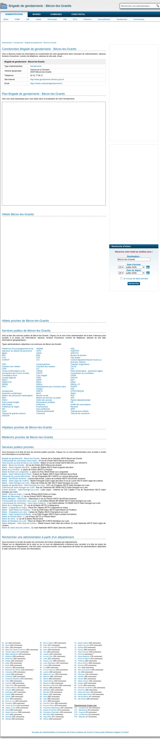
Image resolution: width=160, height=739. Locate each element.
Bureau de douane (78, 355)
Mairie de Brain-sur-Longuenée (15, 472)
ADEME (39, 349)
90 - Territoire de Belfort (83, 688)
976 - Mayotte (79, 717)
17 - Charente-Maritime (11, 679)
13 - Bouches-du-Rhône (11, 670)
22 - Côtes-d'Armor (9, 688)
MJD (73, 395)
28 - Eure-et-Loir (8, 701)
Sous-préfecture (104, 19)
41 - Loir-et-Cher (46, 656)
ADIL (73, 349)
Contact (125, 732)
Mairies (37, 14)
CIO (72, 369)
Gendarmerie (122, 19)
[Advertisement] (80, 31)
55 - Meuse (44, 688)
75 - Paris (78, 654)
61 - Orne (43, 701)
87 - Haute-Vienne (81, 681)
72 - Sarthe (78, 647)
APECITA (75, 353)
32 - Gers (5, 714)
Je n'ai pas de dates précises (135, 279)
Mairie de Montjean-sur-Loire (14, 521)
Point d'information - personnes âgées (87, 371)
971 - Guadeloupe (81, 708)
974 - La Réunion (81, 714)
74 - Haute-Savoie (81, 652)
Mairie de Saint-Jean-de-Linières (16, 528)
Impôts (38, 19)
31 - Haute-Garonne (10, 712)
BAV (4, 355)
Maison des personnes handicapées (17, 395)
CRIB (38, 378)
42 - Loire (43, 659)
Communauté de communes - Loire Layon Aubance (24, 503)
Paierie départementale (80, 400)
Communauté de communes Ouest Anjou (19, 461)
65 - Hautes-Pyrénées (48, 710)
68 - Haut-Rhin (45, 717)
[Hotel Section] (54, 266)
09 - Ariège (6, 661)
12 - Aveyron (7, 667)
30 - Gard (5, 710)
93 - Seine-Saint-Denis (83, 694)
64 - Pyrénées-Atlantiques (50, 708)
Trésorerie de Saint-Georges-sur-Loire (18, 487)
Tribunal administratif (45, 411)
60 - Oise (43, 699)
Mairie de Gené (8, 519)
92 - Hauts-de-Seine (82, 692)
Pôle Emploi (7, 404)
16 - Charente (7, 676)
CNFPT (39, 373)
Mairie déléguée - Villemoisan (14, 499)
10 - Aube (5, 663)
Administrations (14, 14)
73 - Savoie (78, 650)
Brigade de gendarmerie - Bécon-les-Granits (20, 458)
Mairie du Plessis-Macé (12, 516)
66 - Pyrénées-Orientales (49, 712)
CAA (4, 357)
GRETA (39, 391)
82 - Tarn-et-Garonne (82, 670)
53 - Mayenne (45, 683)
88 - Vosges (79, 683)
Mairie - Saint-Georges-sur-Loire (15, 483)
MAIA (38, 393)
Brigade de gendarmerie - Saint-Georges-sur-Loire (23, 485)
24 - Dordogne (7, 692)
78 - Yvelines (79, 661)
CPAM (17, 19)
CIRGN (39, 371)
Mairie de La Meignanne (12, 505)
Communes (56, 14)
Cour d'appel (41, 375)
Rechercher (134, 283)
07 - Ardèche (7, 656)
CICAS (73, 366)
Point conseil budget (10, 402)
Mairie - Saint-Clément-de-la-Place (16, 474)
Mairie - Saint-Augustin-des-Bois (15, 467)
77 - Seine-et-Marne (82, 659)
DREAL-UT (75, 384)
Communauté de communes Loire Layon (19, 501)
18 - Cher (5, 681)
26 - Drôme (6, 697)
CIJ (37, 369)
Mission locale (42, 395)
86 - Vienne (78, 679)
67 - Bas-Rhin (45, 714)
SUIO (4, 411)
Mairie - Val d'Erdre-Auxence (14, 478)
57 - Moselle (44, 692)
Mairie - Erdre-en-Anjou (12, 494)
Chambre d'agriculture (80, 364)
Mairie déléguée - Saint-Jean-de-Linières (19, 523)
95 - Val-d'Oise (80, 699)
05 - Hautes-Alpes (9, 652)
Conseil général (43, 364)
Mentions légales (113, 732)
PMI (65, 19)
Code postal (78, 14)
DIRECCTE (7, 382)
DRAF (73, 382)
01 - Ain (5, 643)
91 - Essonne (79, 690)
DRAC (39, 382)
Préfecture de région (10, 407)
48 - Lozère (44, 672)
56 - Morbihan (45, 690)
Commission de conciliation (82, 373)
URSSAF (6, 416)
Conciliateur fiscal (9, 375)
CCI (38, 360)
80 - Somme (79, 665)
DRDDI (5, 384)
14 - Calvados (7, 672)
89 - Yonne (78, 685)
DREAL (39, 384)
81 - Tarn (77, 667)
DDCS (4, 380)
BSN (38, 355)
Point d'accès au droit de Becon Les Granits (20, 463)
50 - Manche (45, 676)
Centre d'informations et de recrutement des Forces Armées (15, 372)
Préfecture (88, 19)
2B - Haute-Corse (9, 708)
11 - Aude (5, 665)
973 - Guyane (79, 712)
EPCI (75, 19)
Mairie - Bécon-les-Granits (13, 465)
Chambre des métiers (11, 366)
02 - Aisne (6, 645)
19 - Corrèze (7, 683)
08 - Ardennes (7, 659)
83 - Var (77, 672)
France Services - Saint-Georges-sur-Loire (20, 490)
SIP (3, 409)
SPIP (73, 409)
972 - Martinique (80, 710)
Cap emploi (75, 357)
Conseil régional (9, 378)
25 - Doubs (6, 694)
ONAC (5, 400)
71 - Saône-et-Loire (82, 645)
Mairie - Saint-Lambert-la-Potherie (16, 514)
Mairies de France (85, 732)
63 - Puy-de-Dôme (47, 705)
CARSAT (6, 360)
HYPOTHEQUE (77, 391)
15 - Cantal (6, 674)
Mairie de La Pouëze (10, 470)
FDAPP (74, 387)
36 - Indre (43, 645)
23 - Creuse (6, 690)
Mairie (6, 19)
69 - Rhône (44, 719)
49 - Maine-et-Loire (47, 674)
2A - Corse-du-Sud (9, 705)
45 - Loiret (44, 665)
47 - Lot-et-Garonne (47, 670)
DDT (73, 380)
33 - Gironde (7, 717)
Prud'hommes (42, 407)
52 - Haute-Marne (46, 681)
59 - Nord (43, 697)
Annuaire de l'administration (43, 732)
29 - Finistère (7, 703)
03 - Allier (5, 647)
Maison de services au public (48, 398)
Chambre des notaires (45, 366)
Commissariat (138, 19)
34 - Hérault (6, 719)
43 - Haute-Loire (46, 661)
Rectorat (74, 407)
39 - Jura (43, 652)
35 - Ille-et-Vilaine (46, 643)
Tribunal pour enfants (80, 411)
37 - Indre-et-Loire (47, 647)
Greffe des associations (81, 404)
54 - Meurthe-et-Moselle (49, 685)
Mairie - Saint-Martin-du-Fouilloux (16, 510)
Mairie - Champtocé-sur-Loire (14, 512)
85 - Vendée (79, 676)
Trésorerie (40, 413)
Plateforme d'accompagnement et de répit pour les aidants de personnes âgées (17, 351)
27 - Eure (5, 699)
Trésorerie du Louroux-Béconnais (16, 476)
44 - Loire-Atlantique (48, 663)
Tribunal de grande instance (14, 413)
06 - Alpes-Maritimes (10, 654)
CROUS (74, 378)
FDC (73, 389)
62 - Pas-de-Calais (47, 703)
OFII (72, 398)
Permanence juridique (45, 402)
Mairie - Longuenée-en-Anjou (14, 507)
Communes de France (66, 732)
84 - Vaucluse (79, 674)
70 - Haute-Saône (81, 643)
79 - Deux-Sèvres (81, 663)
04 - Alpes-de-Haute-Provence (14, 650)
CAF (28, 19)
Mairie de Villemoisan (11, 496)
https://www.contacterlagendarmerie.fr (46, 83)
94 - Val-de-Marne (81, 697)
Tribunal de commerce (80, 413)
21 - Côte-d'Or (7, 685)
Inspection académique (12, 393)
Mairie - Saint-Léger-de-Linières (15, 481)
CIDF (4, 369)
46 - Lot (43, 667)
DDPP (39, 380)
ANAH (39, 353)
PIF (72, 402)
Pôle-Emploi (52, 19)
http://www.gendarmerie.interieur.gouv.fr (47, 79)
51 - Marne (44, 679)
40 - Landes (44, 654)
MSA (4, 398)
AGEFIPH (75, 351)
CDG (4, 364)
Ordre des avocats (44, 400)
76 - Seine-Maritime (82, 656)
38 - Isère (43, 650)
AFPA (38, 351)
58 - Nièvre (44, 694)
